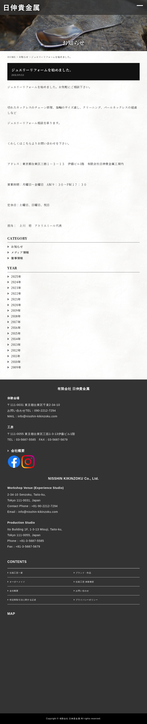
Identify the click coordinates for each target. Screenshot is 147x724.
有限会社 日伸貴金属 (73, 389)
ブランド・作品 (83, 573)
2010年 (16, 362)
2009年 (16, 367)
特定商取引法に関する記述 (23, 600)
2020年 (16, 305)
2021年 (16, 299)
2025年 (16, 276)
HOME (11, 56)
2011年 (15, 356)
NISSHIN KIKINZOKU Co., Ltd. (73, 478)
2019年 (16, 310)
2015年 (16, 333)
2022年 (16, 293)
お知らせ (23, 56)
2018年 (16, 316)
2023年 (16, 288)
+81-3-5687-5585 (31, 540)
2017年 (16, 322)
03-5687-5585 (26, 439)
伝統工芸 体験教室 (85, 582)
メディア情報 (20, 252)
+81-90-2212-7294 (44, 506)
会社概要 (18, 450)
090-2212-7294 (45, 410)
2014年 (16, 339)
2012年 (16, 350)
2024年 (16, 282)
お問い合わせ (82, 591)
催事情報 (17, 258)
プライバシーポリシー (87, 600)
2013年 (16, 344)
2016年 (16, 328)
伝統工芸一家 (16, 573)
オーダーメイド (17, 582)
